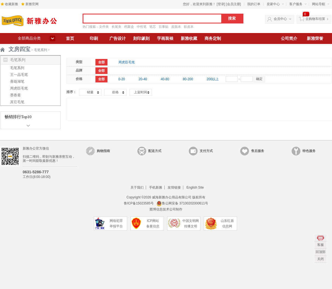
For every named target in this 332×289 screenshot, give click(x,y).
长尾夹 (116, 27)
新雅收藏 (189, 38)
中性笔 (142, 27)
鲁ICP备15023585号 (139, 203)
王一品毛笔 (19, 75)
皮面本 (176, 27)
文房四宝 (19, 49)
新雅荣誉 (315, 38)
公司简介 (289, 38)
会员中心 (280, 19)
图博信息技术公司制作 (166, 209)
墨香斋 (15, 95)
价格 (115, 92)
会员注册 (233, 4)
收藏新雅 (11, 4)
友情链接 (174, 187)
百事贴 (163, 27)
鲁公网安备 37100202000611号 (182, 203)
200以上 (213, 79)
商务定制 (213, 38)
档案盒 (129, 27)
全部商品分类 (29, 38)
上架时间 (140, 92)
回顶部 (320, 252)
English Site (195, 187)
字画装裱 (165, 38)
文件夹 (104, 27)
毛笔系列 (40, 50)
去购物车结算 (315, 19)
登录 (221, 4)
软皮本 (189, 27)
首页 (70, 38)
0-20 (121, 79)
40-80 (165, 79)
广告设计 (117, 38)
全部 (101, 62)
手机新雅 (155, 187)
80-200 (188, 79)
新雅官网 (32, 4)
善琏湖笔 (17, 81)
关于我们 (137, 187)
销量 (90, 92)
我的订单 (253, 4)
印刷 (94, 38)
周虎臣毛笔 (19, 88)
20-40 (143, 79)
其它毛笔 (17, 102)
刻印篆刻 (141, 38)
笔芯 (152, 27)
